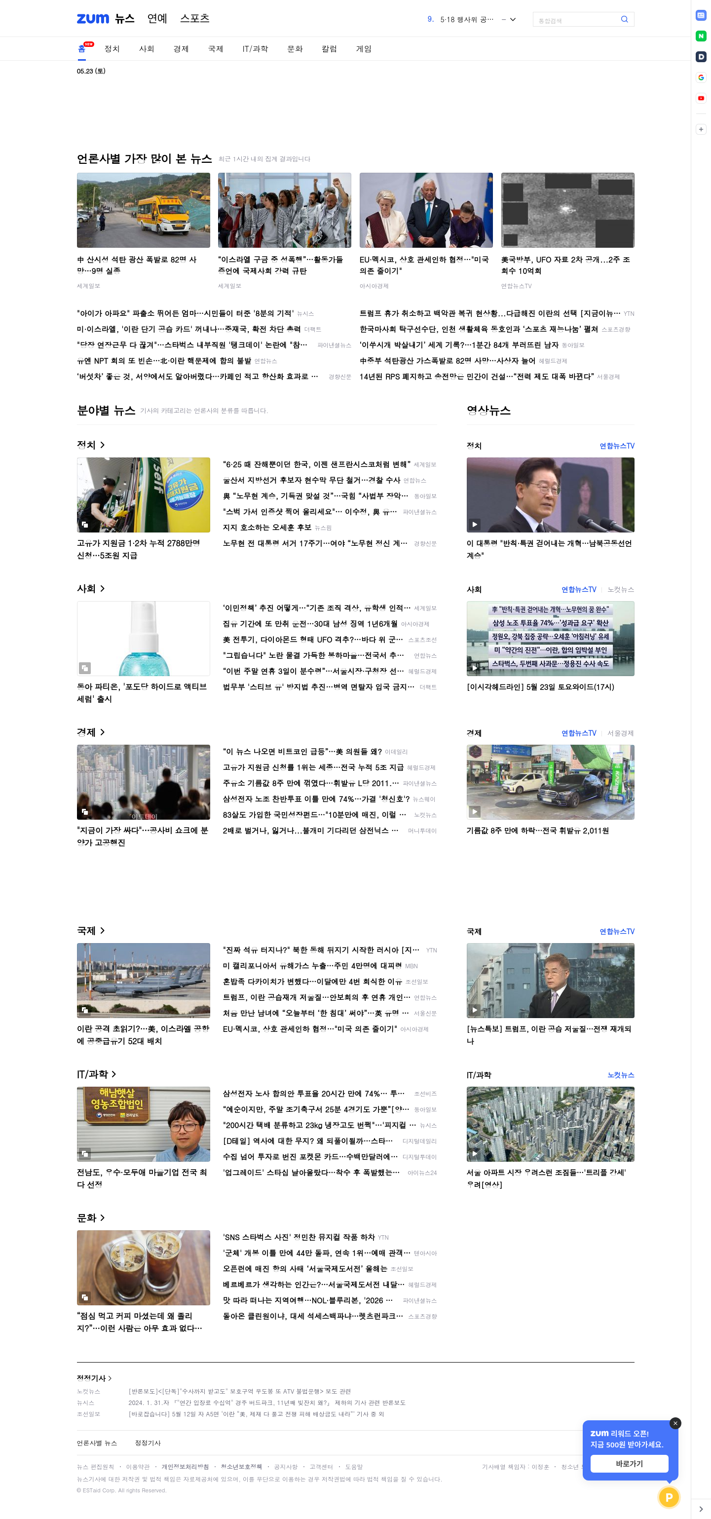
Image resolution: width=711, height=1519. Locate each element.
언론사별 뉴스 (97, 1442)
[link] (701, 15)
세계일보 (89, 285)
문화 (295, 48)
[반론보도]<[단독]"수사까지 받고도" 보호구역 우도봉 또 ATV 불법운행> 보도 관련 (240, 1391)
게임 (364, 48)
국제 (216, 48)
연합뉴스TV (516, 285)
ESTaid (92, 1490)
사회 (147, 48)
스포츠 (195, 18)
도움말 (354, 1466)
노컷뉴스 (620, 589)
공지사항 (286, 1466)
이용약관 (138, 1466)
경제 (181, 48)
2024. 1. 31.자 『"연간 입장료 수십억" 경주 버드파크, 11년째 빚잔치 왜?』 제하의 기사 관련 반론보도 (267, 1402)
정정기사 (91, 1378)
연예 (157, 18)
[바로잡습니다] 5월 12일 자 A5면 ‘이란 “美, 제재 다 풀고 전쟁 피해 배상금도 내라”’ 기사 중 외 (257, 1413)
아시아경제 (374, 285)
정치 (112, 48)
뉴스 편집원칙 (95, 1466)
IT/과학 (255, 48)
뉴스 (125, 18)
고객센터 (322, 1466)
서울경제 (620, 733)
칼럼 (329, 48)
